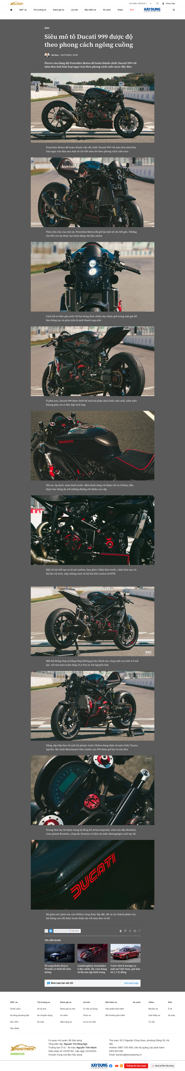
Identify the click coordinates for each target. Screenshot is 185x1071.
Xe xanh (107, 10)
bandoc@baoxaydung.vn (129, 1054)
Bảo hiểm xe (90, 10)
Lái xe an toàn (89, 1022)
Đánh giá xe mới (67, 1008)
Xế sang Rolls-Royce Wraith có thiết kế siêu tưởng (58, 969)
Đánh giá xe (58, 10)
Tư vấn (151, 1022)
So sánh (64, 1015)
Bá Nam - (55, 55)
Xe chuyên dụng (44, 1015)
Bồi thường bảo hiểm (115, 1015)
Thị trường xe (39, 10)
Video (120, 10)
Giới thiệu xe (154, 1015)
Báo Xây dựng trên (67, 931)
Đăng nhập (170, 3)
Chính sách (15, 1008)
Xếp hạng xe (66, 1022)
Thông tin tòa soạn (136, 1066)
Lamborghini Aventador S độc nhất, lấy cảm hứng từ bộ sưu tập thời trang (92, 969)
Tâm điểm (14, 1028)
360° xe (23, 10)
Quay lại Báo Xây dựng (163, 1065)
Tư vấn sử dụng (90, 1008)
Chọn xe (87, 1015)
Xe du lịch (41, 1008)
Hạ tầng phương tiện (19, 1015)
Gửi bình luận (131, 983)
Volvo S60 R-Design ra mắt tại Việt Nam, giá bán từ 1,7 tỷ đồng (125, 969)
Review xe (153, 1008)
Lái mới (74, 10)
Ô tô (170, 1008)
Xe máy (40, 1022)
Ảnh (132, 10)
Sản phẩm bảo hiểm (114, 1008)
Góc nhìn (14, 1022)
